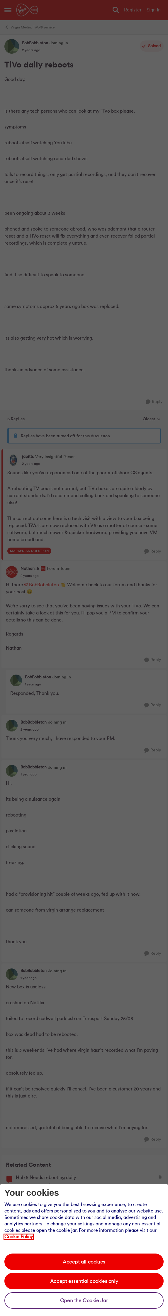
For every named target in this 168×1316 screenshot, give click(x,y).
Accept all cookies (84, 1261)
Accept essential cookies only (84, 1281)
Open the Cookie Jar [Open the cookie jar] (84, 1300)
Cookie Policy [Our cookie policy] (18, 1236)
